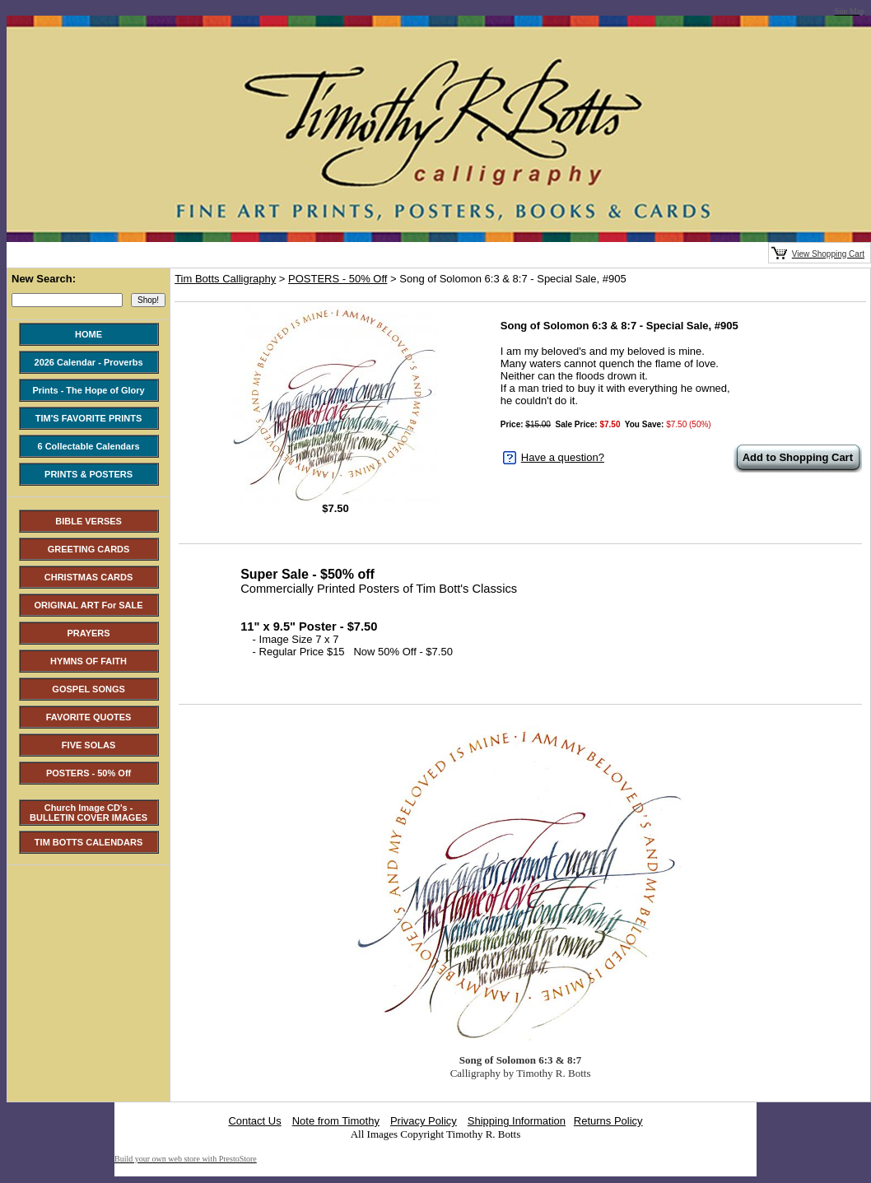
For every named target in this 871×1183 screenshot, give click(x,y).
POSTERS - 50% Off (337, 278)
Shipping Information (517, 1121)
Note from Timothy (336, 1121)
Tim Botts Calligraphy (225, 278)
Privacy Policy (423, 1121)
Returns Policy (608, 1121)
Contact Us (254, 1121)
